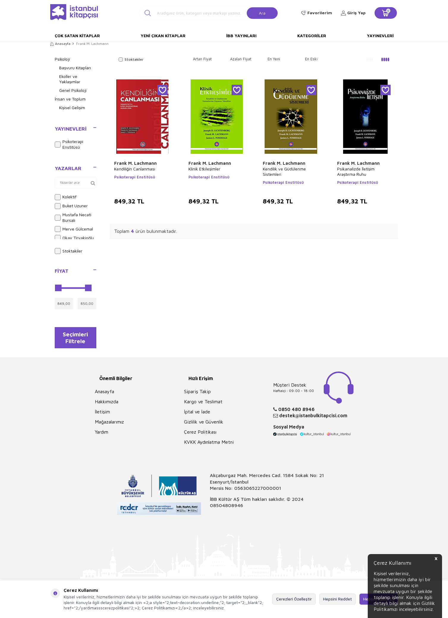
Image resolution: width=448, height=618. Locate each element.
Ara (262, 12)
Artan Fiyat (202, 59)
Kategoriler (311, 35)
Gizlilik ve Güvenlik (203, 423)
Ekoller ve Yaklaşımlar (69, 79)
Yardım (101, 434)
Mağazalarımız (109, 423)
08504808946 (226, 507)
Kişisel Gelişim (72, 107)
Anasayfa (60, 43)
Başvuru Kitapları (75, 67)
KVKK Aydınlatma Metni (209, 444)
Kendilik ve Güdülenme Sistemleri (284, 171)
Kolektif (65, 197)
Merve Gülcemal (74, 229)
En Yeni (274, 59)
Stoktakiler (68, 251)
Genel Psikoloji (73, 90)
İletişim (102, 413)
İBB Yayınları (241, 35)
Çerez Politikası (200, 434)
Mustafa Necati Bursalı (73, 217)
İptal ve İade (197, 413)
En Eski (311, 59)
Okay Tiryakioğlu (74, 238)
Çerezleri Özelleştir (294, 598)
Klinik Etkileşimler (204, 168)
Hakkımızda (106, 403)
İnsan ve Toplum (70, 98)
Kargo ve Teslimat (203, 403)
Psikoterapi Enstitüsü (69, 144)
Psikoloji (62, 59)
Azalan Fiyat (240, 59)
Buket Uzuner (71, 206)
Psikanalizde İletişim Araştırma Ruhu (356, 171)
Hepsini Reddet (337, 598)
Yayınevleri (380, 35)
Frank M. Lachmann (135, 163)
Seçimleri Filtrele (75, 338)
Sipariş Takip (197, 393)
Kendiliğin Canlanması (134, 168)
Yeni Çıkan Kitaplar (163, 35)
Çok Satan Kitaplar (77, 35)
